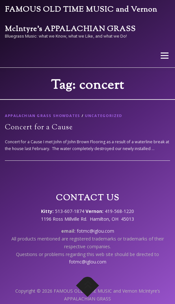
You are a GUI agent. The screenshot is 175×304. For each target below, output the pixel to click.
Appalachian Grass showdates (42, 115)
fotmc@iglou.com (95, 231)
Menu (164, 55)
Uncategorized (103, 115)
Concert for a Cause (39, 128)
